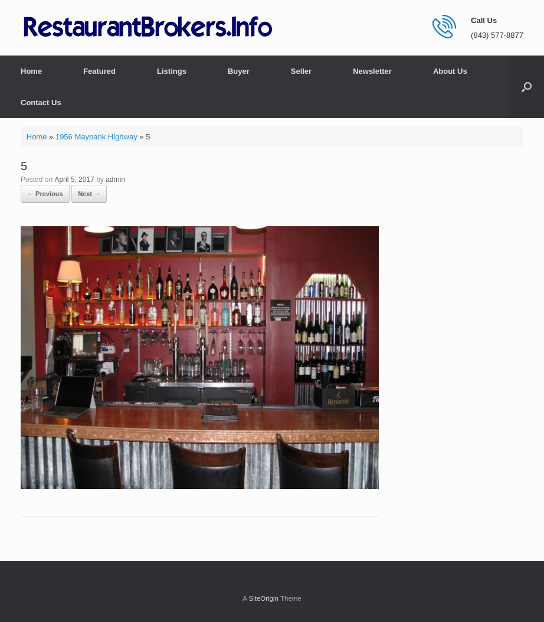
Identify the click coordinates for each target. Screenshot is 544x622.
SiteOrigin (263, 598)
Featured (99, 71)
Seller (301, 71)
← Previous (45, 193)
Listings (171, 71)
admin (115, 179)
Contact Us (41, 102)
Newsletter (372, 71)
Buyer (239, 71)
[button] (526, 87)
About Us (450, 71)
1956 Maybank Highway (96, 136)
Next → (89, 193)
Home (31, 71)
